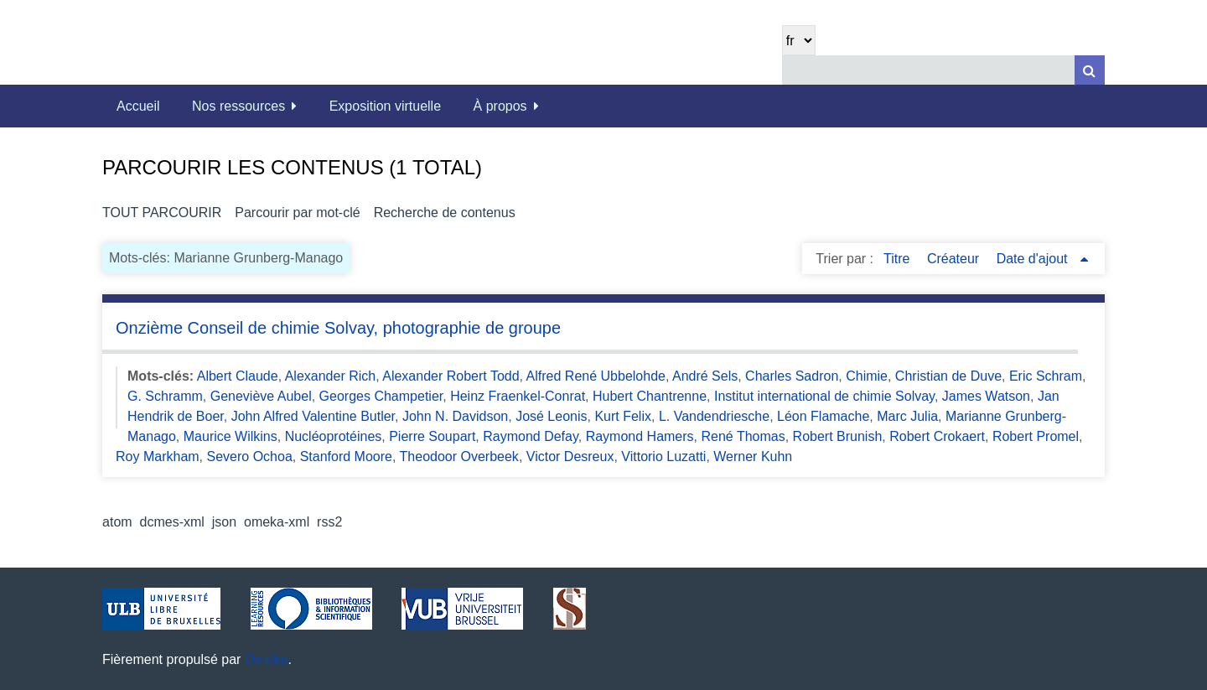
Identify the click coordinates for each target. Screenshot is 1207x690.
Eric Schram (1045, 376)
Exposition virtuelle (385, 106)
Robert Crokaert (937, 436)
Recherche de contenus (444, 212)
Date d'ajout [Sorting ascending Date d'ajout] (1034, 259)
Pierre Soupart (432, 436)
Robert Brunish (838, 436)
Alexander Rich (330, 376)
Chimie (867, 376)
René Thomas (743, 436)
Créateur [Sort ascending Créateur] (955, 259)
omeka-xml (276, 522)
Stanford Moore (346, 456)
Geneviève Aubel (261, 396)
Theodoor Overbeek (459, 456)
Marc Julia (907, 416)
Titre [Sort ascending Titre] (898, 259)
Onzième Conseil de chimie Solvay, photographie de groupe (338, 328)
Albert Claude (237, 376)
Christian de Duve (948, 376)
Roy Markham (157, 456)
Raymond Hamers (640, 436)
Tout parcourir (161, 212)
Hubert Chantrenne (650, 396)
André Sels (705, 376)
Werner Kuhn (752, 456)
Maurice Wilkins (230, 436)
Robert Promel (1035, 436)
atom (117, 522)
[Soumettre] (1090, 70)
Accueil (138, 106)
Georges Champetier (381, 396)
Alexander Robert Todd (450, 376)
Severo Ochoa (250, 456)
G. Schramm (165, 396)
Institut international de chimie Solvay (824, 396)
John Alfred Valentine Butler (313, 416)
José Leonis (551, 416)
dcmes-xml (172, 522)
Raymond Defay (530, 436)
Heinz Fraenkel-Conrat (517, 396)
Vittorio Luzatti (663, 456)
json (224, 522)
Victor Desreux (570, 456)
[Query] (943, 70)
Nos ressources (238, 106)
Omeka (266, 659)
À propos (500, 106)
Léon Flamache (823, 416)
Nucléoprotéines (333, 436)
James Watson (986, 396)
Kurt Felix (622, 416)
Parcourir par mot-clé (297, 212)
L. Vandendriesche (714, 416)
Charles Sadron (791, 376)
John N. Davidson (455, 416)
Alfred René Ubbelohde (596, 376)
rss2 (329, 522)
